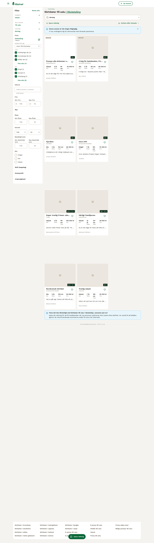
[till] (35, 188)
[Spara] (72, 99)
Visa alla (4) (22, 148)
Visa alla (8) (22, 165)
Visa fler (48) (36, 340)
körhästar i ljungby (72, 525)
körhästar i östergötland (48, 525)
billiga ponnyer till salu (124, 529)
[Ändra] (39, 125)
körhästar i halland (47, 532)
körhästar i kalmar (46, 536)
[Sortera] (128, 60)
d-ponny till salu (71, 532)
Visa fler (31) (36, 239)
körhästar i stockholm (23, 529)
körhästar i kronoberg (22, 525)
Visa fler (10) (36, 305)
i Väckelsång (73, 49)
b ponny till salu (96, 525)
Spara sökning (52, 60)
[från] (21, 188)
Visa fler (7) (36, 116)
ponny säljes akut (122, 525)
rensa (38, 71)
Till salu (19, 66)
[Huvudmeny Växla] (8, 3)
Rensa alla (36, 48)
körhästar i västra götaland (24, 536)
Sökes (29, 66)
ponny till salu (95, 536)
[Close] (138, 66)
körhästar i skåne (21, 532)
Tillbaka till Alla (21, 52)
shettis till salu (95, 529)
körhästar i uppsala (47, 529)
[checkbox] (16, 81)
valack (92, 532)
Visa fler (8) (36, 320)
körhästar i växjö (71, 529)
